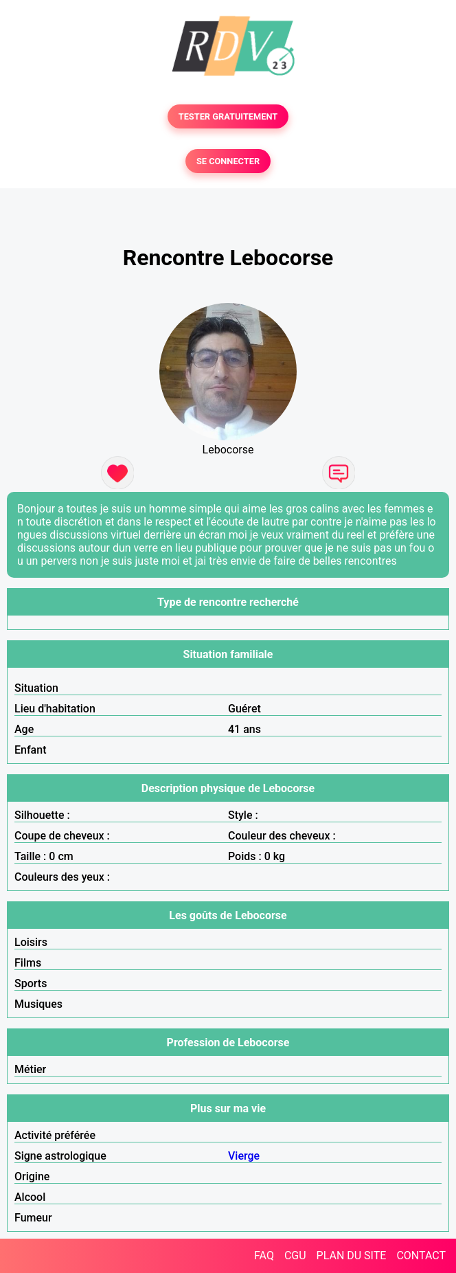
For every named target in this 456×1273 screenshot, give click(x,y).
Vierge (244, 1155)
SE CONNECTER (228, 161)
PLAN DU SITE (352, 1255)
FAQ (264, 1255)
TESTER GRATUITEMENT (228, 116)
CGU (295, 1255)
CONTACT (421, 1255)
